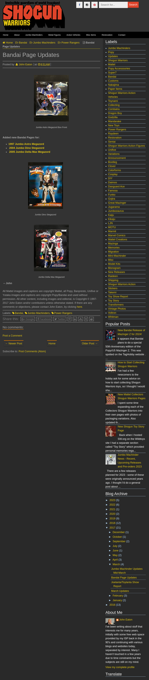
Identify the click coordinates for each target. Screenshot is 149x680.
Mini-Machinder (117, 255)
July (115, 546)
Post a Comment (12, 335)
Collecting (114, 105)
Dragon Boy (115, 113)
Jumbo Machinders (33, 35)
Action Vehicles (73, 35)
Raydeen (113, 133)
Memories (114, 247)
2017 (113, 527)
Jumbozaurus (116, 210)
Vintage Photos (117, 308)
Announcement (117, 158)
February (118, 595)
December (119, 532)
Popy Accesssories (119, 68)
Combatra (114, 109)
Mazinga (113, 243)
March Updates (120, 591)
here (79, 306)
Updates (113, 56)
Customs (113, 80)
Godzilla (113, 117)
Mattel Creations (117, 239)
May (115, 555)
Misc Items (91, 35)
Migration (113, 251)
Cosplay (113, 174)
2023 (113, 500)
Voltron (112, 312)
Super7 (112, 72)
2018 (113, 523)
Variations (114, 153)
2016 (113, 604)
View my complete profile (120, 667)
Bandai (19, 313)
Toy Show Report (118, 296)
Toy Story (113, 300)
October (118, 536)
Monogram (114, 268)
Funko (111, 194)
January (118, 600)
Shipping (113, 280)
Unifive (112, 149)
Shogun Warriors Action (121, 284)
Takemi (112, 292)
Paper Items (115, 88)
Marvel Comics (116, 235)
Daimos (112, 182)
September (119, 541)
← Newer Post (13, 343)
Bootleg (112, 162)
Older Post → (90, 343)
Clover (112, 166)
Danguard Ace (116, 186)
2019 (113, 518)
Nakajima (113, 84)
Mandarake (114, 121)
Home (51, 343)
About (16, 35)
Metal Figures (54, 35)
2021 (113, 509)
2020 (113, 513)
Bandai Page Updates (124, 577)
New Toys (113, 125)
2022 (113, 504)
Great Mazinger (117, 202)
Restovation (107, 35)
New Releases (116, 272)
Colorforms (114, 170)
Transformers (116, 304)
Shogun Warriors (118, 60)
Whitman (113, 316)
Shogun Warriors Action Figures (126, 145)
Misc (110, 259)
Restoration (114, 137)
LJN (110, 223)
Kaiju (111, 215)
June (116, 550)
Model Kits (114, 263)
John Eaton (125, 619)
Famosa (113, 190)
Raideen (113, 276)
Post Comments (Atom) (32, 351)
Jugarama (114, 206)
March (117, 564)
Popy (111, 52)
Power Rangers (63, 313)
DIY (110, 178)
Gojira (111, 198)
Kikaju (111, 219)
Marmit (112, 231)
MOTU (112, 227)
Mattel (111, 64)
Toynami (113, 101)
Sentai (112, 141)
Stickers (112, 288)
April (115, 559)
